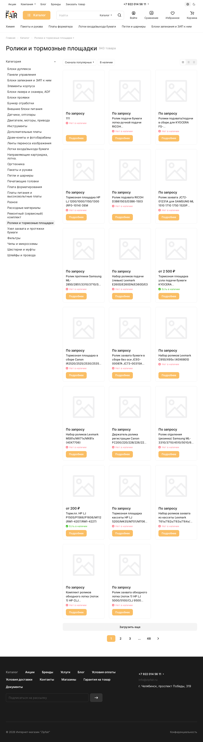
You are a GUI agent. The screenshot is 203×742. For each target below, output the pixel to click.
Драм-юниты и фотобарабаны (29, 137)
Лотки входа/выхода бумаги (28, 149)
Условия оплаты (104, 672)
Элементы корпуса (21, 86)
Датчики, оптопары (21, 114)
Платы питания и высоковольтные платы (24, 194)
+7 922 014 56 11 (134, 4)
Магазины (68, 679)
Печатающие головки (23, 181)
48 (149, 638)
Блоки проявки (18, 97)
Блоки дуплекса (19, 69)
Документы (14, 687)
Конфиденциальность (183, 732)
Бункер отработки (20, 103)
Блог (81, 672)
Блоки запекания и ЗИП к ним (29, 80)
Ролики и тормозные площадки (30, 223)
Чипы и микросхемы (22, 244)
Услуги (65, 672)
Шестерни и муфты (21, 249)
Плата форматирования (24, 187)
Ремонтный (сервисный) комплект (25, 215)
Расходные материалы (23, 208)
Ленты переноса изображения (29, 143)
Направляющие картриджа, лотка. (27, 156)
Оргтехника (15, 164)
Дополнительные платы (24, 132)
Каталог (12, 672)
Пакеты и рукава (19, 170)
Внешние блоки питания (24, 109)
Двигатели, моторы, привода (28, 120)
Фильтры (13, 238)
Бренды (47, 672)
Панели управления (21, 74)
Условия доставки (19, 679)
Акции (30, 672)
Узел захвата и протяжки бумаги (25, 230)
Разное (12, 202)
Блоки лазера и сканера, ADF (28, 92)
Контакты (47, 679)
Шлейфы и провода (21, 255)
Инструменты (17, 126)
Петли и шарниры (20, 175)
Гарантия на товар (97, 679)
